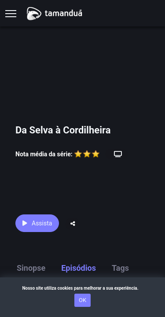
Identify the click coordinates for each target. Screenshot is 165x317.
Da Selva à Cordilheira (62, 130)
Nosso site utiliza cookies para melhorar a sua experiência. (82, 288)
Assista (37, 223)
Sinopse (31, 268)
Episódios (78, 268)
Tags (120, 268)
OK (82, 300)
